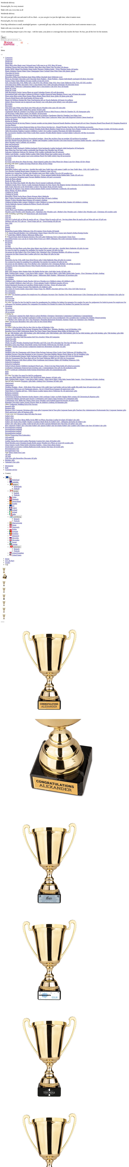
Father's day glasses (39, 425)
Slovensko (14, 540)
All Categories (55, 337)
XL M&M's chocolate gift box (53, 289)
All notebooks (72, 189)
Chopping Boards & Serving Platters (18, 123)
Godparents (32, 346)
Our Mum (13, 183)
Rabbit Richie (56, 175)
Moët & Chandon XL (68, 111)
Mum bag (12, 150)
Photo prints (9, 96)
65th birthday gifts (100, 333)
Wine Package (41, 352)
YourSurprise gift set (38, 100)
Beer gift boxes (14, 110)
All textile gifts (58, 447)
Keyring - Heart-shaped (35, 162)
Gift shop (31, 414)
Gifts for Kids (17, 327)
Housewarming (100, 318)
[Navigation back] (2, 47)
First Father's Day (33, 252)
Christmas (55, 252)
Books (7, 183)
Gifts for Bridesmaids (13, 356)
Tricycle (58, 173)
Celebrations (26, 86)
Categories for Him (12, 254)
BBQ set (54, 358)
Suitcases (8, 152)
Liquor (26, 113)
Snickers (32, 237)
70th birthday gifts (113, 333)
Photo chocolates (47, 420)
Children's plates (55, 281)
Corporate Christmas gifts (25, 410)
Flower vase (67, 94)
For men (8, 250)
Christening (59, 316)
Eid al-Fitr (28, 404)
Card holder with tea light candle (64, 387)
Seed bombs (28, 98)
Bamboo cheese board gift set (75, 123)
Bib (54, 202)
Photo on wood (32, 92)
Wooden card (38, 343)
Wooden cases (15, 443)
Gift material (9, 437)
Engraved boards (59, 123)
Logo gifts (37, 410)
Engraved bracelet (62, 400)
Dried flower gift (33, 214)
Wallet (7, 154)
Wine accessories (11, 117)
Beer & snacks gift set (81, 219)
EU (11, 506)
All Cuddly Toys (92, 169)
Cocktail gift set (17, 219)
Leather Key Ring (49, 162)
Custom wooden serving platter (42, 123)
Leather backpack (56, 148)
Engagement (9, 389)
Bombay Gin (24, 233)
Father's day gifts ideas (13, 424)
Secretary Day (53, 294)
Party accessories (11, 177)
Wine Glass (58, 71)
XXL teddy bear (28, 175)
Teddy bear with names (54, 169)
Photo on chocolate (12, 79)
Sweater (26, 287)
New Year (29, 320)
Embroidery (26, 435)
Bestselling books (11, 239)
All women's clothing (39, 200)
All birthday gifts (21, 335)
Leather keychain (59, 420)
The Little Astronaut (65, 239)
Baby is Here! (35, 187)
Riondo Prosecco (45, 111)
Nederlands (18, 486)
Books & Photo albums (13, 179)
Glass (7, 445)
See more (38, 414)
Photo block (46, 96)
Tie (38, 358)
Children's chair (45, 171)
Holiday (92, 318)
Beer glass (42, 67)
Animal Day (21, 316)
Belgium (14, 484)
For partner (48, 250)
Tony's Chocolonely (43, 86)
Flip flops (64, 424)
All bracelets (100, 140)
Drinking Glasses (11, 67)
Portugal (13, 531)
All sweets (45, 81)
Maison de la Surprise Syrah (23, 115)
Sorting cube (27, 173)
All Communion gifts (70, 398)
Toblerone (18, 86)
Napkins (21, 131)
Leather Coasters (52, 131)
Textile (7, 204)
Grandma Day (74, 318)
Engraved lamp (51, 94)
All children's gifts (67, 281)
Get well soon (51, 318)
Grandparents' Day (62, 318)
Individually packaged (72, 79)
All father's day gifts (72, 420)
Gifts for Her (27, 327)
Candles (43, 94)
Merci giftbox (43, 356)
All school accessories (72, 366)
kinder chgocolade (26, 289)
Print (20, 435)
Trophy (47, 283)
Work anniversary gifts (13, 412)
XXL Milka (24, 83)
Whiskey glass (33, 67)
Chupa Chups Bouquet (50, 331)
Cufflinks (23, 142)
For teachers (42, 304)
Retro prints (18, 96)
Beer (7, 110)
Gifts (7, 458)
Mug (56, 260)
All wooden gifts (67, 443)
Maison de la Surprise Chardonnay (45, 115)
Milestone (31, 235)
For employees (32, 294)
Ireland (13, 512)
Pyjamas (20, 287)
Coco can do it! (23, 239)
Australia (13, 482)
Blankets (59, 94)
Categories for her (11, 266)
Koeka (49, 231)
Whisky (34, 113)
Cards (7, 210)
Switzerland (15, 547)
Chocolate (21, 266)
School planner (35, 189)
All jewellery (31, 142)
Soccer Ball (16, 331)
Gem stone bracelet (66, 140)
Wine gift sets (37, 108)
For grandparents (42, 302)
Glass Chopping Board (93, 123)
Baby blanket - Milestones (56, 275)
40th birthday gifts (43, 333)
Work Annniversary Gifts (77, 294)
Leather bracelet (53, 140)
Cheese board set (87, 117)
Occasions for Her (11, 264)
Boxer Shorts (27, 196)
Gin (30, 113)
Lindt (49, 85)
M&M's (19, 235)
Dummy (16, 271)
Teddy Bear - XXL (80, 169)
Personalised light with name (15, 94)
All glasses (64, 67)
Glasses (22, 254)
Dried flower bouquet (52, 389)
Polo (30, 287)
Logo (23, 452)
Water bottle (33, 69)
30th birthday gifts (30, 333)
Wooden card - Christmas (96, 212)
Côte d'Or (53, 86)
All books (57, 183)
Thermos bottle (65, 69)
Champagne (9, 111)
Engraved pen (27, 368)
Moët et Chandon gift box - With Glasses (23, 391)
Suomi (13, 542)
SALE (7, 225)
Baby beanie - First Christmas (81, 273)
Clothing (8, 287)
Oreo (41, 235)
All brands (64, 86)
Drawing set (22, 285)
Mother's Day (23, 264)
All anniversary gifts (93, 387)
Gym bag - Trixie (49, 285)
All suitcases (59, 152)
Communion (67, 316)
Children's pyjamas (46, 202)
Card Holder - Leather (18, 154)
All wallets (66, 154)
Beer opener (32, 110)
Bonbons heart (26, 77)
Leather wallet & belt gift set (31, 424)
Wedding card (22, 210)
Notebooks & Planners (13, 189)
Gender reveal (37, 81)
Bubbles (38, 177)
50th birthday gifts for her (72, 333)
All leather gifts (55, 441)
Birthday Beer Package (23, 329)
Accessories (9, 156)
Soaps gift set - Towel (39, 221)
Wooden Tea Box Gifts (69, 127)
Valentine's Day (45, 252)
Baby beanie (66, 273)
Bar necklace (53, 138)
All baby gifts (65, 271)
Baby (28, 316)
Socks (20, 196)
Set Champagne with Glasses (26, 352)
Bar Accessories (11, 133)
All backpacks (79, 148)
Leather (8, 441)
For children (9, 277)
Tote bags (49, 447)
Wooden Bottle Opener (54, 133)
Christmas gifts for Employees (97, 294)
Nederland (14, 480)
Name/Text (17, 452)
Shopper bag (43, 150)
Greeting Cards (10, 206)
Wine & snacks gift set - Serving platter (59, 219)
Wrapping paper (23, 177)
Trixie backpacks (44, 148)
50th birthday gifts (56, 333)
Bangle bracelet (17, 140)
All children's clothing (80, 202)
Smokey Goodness (78, 239)
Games (22, 402)
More (7, 142)
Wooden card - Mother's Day (57, 212)
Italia (12, 514)
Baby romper (23, 202)
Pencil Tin (43, 156)
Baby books (9, 187)
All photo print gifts (66, 96)
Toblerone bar (52, 345)
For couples (78, 302)
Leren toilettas (35, 156)
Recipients (8, 241)
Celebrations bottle (24, 370)
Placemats (62, 131)
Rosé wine (28, 108)
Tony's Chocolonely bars (38, 85)
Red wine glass (23, 67)
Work (7, 391)
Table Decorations (11, 131)
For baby (15, 375)
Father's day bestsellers (13, 420)
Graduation (32, 318)
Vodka (17, 113)
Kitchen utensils (11, 129)
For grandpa (21, 250)
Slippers (63, 356)
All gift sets (102, 219)
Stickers (44, 177)
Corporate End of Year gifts (51, 410)
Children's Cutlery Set (38, 131)
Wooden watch (14, 142)
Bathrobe (54, 100)
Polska (13, 529)
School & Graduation (12, 362)
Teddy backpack (19, 148)
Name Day (22, 320)
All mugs (58, 65)
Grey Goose (59, 233)
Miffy (48, 239)
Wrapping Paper (37, 329)
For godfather (31, 250)
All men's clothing (51, 198)
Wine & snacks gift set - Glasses (34, 219)
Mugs (7, 65)
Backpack (14, 285)
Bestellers (8, 331)
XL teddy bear (17, 175)
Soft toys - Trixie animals (43, 175)
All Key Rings (85, 162)
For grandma (24, 262)
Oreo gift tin (58, 368)
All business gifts (27, 412)
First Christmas (47, 381)
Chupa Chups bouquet (55, 398)
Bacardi (17, 233)
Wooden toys (35, 171)
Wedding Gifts (10, 352)
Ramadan (44, 320)
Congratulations (87, 316)
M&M (33, 86)
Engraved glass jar (30, 127)
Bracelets (8, 140)
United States (15, 555)
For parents (76, 304)
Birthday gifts (10, 460)
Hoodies (24, 198)
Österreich (14, 527)
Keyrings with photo (12, 162)
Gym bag (52, 366)
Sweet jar (82, 289)
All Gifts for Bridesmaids (74, 356)
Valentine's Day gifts (12, 462)
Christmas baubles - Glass (38, 445)
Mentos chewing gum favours (24, 398)
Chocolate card (24, 79)
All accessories (65, 156)
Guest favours (23, 346)
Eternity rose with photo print (46, 102)
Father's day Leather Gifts (71, 425)
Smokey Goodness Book (36, 422)
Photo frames (27, 96)
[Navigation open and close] (3, 37)
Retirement (52, 320)
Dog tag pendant (64, 138)
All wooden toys (67, 173)
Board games (25, 171)
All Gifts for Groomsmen (65, 358)
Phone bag (49, 154)
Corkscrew (54, 117)
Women (8, 200)
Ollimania (54, 239)
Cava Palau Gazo (32, 111)
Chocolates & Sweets (12, 289)
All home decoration (79, 94)
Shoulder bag (52, 150)
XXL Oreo (57, 83)
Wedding (91, 320)
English (16, 493)
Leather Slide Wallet (38, 154)
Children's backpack (28, 366)
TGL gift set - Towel (25, 221)
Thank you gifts (10, 343)
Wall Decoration (26, 337)
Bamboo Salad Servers (58, 129)
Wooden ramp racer (39, 173)
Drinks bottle (38, 285)
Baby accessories (16, 447)
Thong (15, 196)
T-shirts (11, 198)
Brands (7, 86)
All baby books (57, 187)
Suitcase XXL (34, 152)
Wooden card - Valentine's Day (36, 212)
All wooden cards (111, 212)
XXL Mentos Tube (46, 83)
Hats (43, 198)
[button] (64, 570)
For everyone (9, 298)
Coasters (27, 131)
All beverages (10, 113)
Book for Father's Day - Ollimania (56, 422)
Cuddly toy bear (68, 169)
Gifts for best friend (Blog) (43, 321)
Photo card (13, 210)
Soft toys (8, 175)
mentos (40, 231)
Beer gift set (32, 358)
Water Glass (26, 71)
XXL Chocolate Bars (12, 83)
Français (17, 488)
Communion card (41, 398)
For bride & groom (106, 302)
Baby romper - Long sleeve (24, 273)
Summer (66, 320)
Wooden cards (10, 212)
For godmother (35, 262)
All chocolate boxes (72, 85)
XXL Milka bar (20, 400)
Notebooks (55, 189)
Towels (48, 100)
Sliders (57, 360)
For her (7, 256)
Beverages (8, 104)
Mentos (23, 81)
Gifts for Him (36, 327)
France (13, 508)
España (13, 503)
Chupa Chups (15, 81)
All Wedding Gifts (80, 352)
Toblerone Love (57, 77)
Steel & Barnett (23, 237)
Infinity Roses (10, 102)
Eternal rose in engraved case (25, 102)
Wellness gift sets (11, 221)
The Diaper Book (46, 187)
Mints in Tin (71, 354)
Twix (59, 86)
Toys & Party (9, 165)
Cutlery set (54, 397)
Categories (8, 58)
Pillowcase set (19, 389)
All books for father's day (77, 422)
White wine (20, 108)
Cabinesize (16, 152)
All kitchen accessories (85, 127)
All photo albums (21, 190)
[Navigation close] (2, 54)
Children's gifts (10, 281)
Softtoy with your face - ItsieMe (24, 169)
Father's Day (22, 252)
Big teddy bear (41, 169)
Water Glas (50, 67)
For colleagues (43, 294)
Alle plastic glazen (68, 71)
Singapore (14, 536)
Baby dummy (47, 377)
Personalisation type (12, 449)
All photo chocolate (86, 79)
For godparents (94, 302)
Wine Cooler (31, 117)
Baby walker (50, 173)
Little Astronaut (33, 185)
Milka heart (17, 77)
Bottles (7, 69)
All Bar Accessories (88, 133)
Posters (48, 92)
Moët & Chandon (20, 111)
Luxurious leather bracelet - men (84, 140)
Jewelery (42, 337)
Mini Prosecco (56, 111)
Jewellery (8, 135)
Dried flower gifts (17, 98)
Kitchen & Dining (11, 119)
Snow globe (55, 96)
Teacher (15, 346)
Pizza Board (106, 123)
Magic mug (21, 65)
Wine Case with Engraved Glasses (70, 117)
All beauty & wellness (65, 100)
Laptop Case (25, 156)
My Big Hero (31, 183)
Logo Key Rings (74, 162)
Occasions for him (11, 252)
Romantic (59, 320)
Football (18, 171)
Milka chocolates (23, 85)
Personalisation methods (13, 427)
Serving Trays (71, 129)
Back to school (35, 316)
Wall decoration (10, 92)
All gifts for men (82, 248)
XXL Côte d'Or (33, 83)
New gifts (30, 321)
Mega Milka (36, 77)
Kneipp (50, 221)
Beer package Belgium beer (51, 424)
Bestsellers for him (12, 248)
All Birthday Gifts (47, 327)
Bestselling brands (11, 231)
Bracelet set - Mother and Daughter (35, 140)
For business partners (19, 294)
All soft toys (79, 175)
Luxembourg (15, 517)
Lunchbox (30, 285)
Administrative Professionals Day (97, 410)
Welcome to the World (22, 187)
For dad (14, 250)
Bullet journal (46, 189)
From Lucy (42, 239)
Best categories (10, 425)
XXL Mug (51, 65)
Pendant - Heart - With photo (22, 387)
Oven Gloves (42, 127)
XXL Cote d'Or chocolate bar (53, 343)
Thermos (40, 69)
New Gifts (8, 223)
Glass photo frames (54, 445)
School (7, 285)
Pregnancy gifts (26, 381)
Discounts (27, 458)
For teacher (40, 250)
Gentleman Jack (42, 360)
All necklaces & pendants (78, 138)
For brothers (67, 304)
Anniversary (12, 316)
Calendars (41, 92)
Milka (12, 86)
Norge (12, 525)
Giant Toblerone (66, 83)
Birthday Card (64, 329)
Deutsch (16, 519)
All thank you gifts (76, 343)
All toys (53, 171)
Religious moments (11, 393)
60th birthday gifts (87, 333)
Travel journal (41, 183)
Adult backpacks (68, 148)
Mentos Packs (62, 354)
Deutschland (15, 501)
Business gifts (10, 406)
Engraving (15, 435)
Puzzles (12, 171)
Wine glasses (36, 387)
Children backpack (31, 148)
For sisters (59, 304)
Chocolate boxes (11, 85)
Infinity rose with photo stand (67, 102)
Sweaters (17, 198)
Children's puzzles (56, 283)
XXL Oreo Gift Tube (71, 289)
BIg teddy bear (81, 387)
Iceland (13, 510)
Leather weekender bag (30, 150)
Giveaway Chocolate (44, 354)
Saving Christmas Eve (73, 185)
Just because (13, 321)
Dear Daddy (21, 183)
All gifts (8, 454)
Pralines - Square (58, 79)
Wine (7, 108)
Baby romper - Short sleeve (44, 273)
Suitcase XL (24, 152)
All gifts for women (64, 260)
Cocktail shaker (67, 133)
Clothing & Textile (11, 192)
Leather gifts (32, 254)
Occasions (8, 306)
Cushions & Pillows (32, 94)
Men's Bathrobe (43, 196)
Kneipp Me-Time (25, 100)
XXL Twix (76, 83)
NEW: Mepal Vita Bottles (19, 69)
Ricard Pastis (13, 237)
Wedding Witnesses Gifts (14, 360)
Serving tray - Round (54, 127)
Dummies (19, 275)
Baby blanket (68, 202)
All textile (45, 204)
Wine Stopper (22, 117)
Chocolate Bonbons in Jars (27, 354)
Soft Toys (35, 337)
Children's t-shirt (34, 202)
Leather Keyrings (25, 163)
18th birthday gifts (17, 333)
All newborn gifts (71, 275)
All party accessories (54, 177)
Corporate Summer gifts (117, 410)
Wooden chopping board (25, 343)
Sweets (7, 81)
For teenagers (69, 302)
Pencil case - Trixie (42, 366)
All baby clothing (98, 273)
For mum (16, 262)
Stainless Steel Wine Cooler (26, 133)
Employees (41, 346)
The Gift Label (40, 237)
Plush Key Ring (36, 163)
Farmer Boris (33, 239)
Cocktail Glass (49, 71)
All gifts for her (61, 262)
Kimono (35, 196)
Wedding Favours (11, 354)
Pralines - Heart (46, 79)
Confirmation (10, 400)
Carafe (17, 445)
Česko (12, 497)
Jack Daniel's (68, 233)
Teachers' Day (63, 294)
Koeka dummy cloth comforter (39, 397)
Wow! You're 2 (22, 185)
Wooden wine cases (49, 108)
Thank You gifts (10, 339)
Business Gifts (10, 410)
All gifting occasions (72, 252)
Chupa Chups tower (33, 400)
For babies (8, 268)
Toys (7, 171)
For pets (86, 302)
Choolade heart (46, 77)
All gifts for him (57, 250)
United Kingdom (16, 553)
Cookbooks (50, 183)
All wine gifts (60, 108)
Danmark (14, 499)
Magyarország (15, 523)
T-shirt (44, 260)
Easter (10, 318)
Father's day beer (86, 425)
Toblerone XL (58, 391)
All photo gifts (73, 400)
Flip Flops (24, 358)
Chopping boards (26, 443)
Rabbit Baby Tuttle (68, 175)
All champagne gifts (83, 111)
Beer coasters (41, 133)
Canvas (24, 92)
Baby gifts (9, 271)
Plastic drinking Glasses (13, 71)
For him (8, 244)
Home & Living (10, 88)
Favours (29, 81)
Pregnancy (37, 320)
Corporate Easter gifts (68, 410)
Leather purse (57, 154)
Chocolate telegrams (58, 85)
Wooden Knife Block (42, 129)
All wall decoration (57, 92)
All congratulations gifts (58, 370)
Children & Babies (11, 202)
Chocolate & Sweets (12, 73)
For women (9, 262)
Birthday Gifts (10, 329)
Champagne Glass (37, 71)
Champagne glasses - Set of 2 (34, 389)
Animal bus (19, 173)
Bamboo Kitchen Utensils (26, 129)
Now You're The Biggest (57, 185)
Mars (14, 235)
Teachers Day (81, 410)
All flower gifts (38, 98)
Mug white (13, 65)
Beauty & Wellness (12, 100)
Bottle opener (33, 345)
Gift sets (8, 215)
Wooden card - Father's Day (77, 212)
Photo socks (23, 248)
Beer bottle (24, 110)
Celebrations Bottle (27, 331)
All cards (40, 210)
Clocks (19, 92)
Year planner (25, 189)
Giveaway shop (22, 414)
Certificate (14, 370)
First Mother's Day (34, 264)
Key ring (40, 254)
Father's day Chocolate (24, 425)
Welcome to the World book (32, 377)
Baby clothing (10, 273)
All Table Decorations (73, 131)
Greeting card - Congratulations (43, 368)
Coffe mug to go (42, 65)
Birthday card (32, 210)
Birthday (62, 252)
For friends (51, 304)
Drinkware (8, 61)
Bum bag (17, 156)
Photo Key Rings (62, 162)
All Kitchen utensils (117, 129)
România (13, 534)
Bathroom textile (35, 447)
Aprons (19, 204)
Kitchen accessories (12, 127)
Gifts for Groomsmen (12, 358)
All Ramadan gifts (61, 402)
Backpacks (9, 148)
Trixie (45, 231)
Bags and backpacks (12, 144)
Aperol (11, 233)
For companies (10, 291)
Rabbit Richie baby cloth (44, 271)
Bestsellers (9, 77)
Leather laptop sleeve (45, 391)
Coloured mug (31, 65)
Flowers (8, 98)
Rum (22, 113)
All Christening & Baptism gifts (88, 397)
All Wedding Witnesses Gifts (69, 360)
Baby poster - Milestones (38, 275)
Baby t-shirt (58, 273)
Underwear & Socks (34, 198)
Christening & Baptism (13, 397)
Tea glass (57, 67)
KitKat (75, 233)
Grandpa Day (84, 318)
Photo (11, 452)
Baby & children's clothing (45, 402)
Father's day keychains (54, 425)
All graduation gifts (69, 368)
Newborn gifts (10, 275)
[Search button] (21, 40)
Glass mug (16, 345)
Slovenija (14, 538)
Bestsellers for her (11, 260)
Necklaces (24, 138)
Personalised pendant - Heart (38, 138)
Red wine (12, 108)
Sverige (13, 544)
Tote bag (19, 150)
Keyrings (8, 158)
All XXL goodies (86, 83)
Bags (7, 150)
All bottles (74, 69)
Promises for (43, 185)
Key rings (46, 441)
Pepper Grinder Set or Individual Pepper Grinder (93, 129)
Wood (7, 443)
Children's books (11, 185)
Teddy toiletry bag (53, 156)
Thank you (73, 320)
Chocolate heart (35, 79)
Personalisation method (13, 431)
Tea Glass (38, 331)
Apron (21, 127)
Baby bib (31, 271)
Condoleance (77, 316)
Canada (14, 491)
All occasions (10, 310)
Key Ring (23, 162)
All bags (60, 150)
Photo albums (37, 96)
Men (7, 198)
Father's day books (11, 422)
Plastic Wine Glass (43, 117)
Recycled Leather (22, 441)
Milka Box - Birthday (51, 329)
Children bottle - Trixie (52, 69)
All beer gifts (40, 110)
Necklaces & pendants (13, 138)
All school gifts (60, 285)
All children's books (88, 185)
